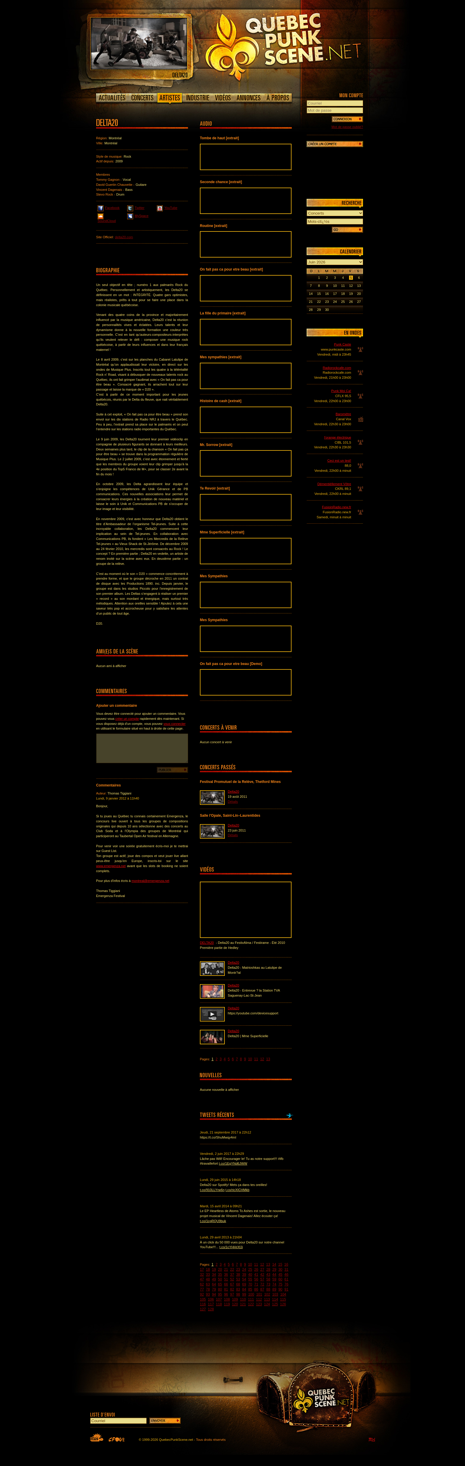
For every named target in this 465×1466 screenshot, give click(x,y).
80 (220, 1289)
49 (214, 1279)
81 (226, 1289)
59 (274, 1279)
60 (280, 1279)
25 (250, 1269)
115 (283, 1299)
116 (203, 1304)
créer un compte (127, 718)
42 (262, 1274)
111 (251, 1299)
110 (243, 1299)
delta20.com (124, 237)
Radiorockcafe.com (337, 368)
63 (208, 1284)
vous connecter (174, 723)
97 (232, 1294)
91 (286, 1289)
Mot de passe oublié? (347, 127)
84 (244, 1289)
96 (226, 1294)
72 (262, 1284)
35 (220, 1274)
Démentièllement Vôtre (334, 484)
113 (267, 1299)
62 (202, 1284)
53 (238, 1279)
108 (227, 1299)
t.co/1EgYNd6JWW (233, 1163)
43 (268, 1274)
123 (259, 1304)
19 (214, 1269)
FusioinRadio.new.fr (336, 507)
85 (250, 1289)
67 (232, 1284)
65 (220, 1284)
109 (235, 1299)
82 (232, 1289)
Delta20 (233, 791)
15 (280, 1264)
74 (274, 1284)
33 (208, 1274)
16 (286, 1264)
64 (214, 1284)
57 (262, 1279)
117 (211, 1304)
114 (275, 1299)
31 (286, 1269)
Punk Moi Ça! (341, 391)
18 (208, 1269)
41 (256, 1274)
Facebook (109, 207)
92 (202, 1294)
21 (226, 1269)
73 (268, 1284)
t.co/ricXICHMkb (237, 1190)
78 (208, 1289)
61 (286, 1279)
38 (238, 1274)
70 (250, 1284)
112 (259, 1299)
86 (256, 1289)
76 (286, 1284)
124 (267, 1304)
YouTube (167, 207)
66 (226, 1284)
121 (243, 1304)
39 (244, 1274)
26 (256, 1269)
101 (259, 1294)
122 (251, 1304)
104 (283, 1294)
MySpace (138, 215)
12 (262, 1059)
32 (202, 1274)
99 (244, 1294)
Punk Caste (342, 344)
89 (274, 1289)
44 (274, 1274)
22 (232, 1269)
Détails (233, 801)
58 (268, 1279)
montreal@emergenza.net (150, 881)
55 (250, 1279)
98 (238, 1294)
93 (208, 1294)
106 (211, 1299)
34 (214, 1274)
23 (238, 1269)
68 (238, 1284)
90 (280, 1289)
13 (268, 1059)
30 (280, 1269)
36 (226, 1274)
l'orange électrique (337, 437)
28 (268, 1269)
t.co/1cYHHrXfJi (231, 1247)
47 (202, 1279)
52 (232, 1279)
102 (267, 1294)
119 (227, 1304)
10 (250, 1059)
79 (214, 1289)
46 (286, 1274)
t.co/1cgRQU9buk (213, 1221)
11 (256, 1059)
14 (274, 1264)
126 (283, 1304)
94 (214, 1294)
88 (268, 1289)
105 (203, 1299)
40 (250, 1274)
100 (251, 1294)
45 (280, 1274)
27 (262, 1269)
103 (275, 1294)
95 (220, 1294)
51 (226, 1279)
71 (256, 1284)
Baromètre (343, 414)
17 (202, 1269)
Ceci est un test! (339, 460)
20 (220, 1269)
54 (244, 1279)
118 (219, 1304)
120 (235, 1304)
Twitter (135, 207)
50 (220, 1279)
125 (275, 1304)
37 (232, 1274)
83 (238, 1289)
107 (219, 1299)
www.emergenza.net (111, 866)
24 (244, 1269)
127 (203, 1309)
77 (202, 1289)
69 (244, 1284)
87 (262, 1289)
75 (280, 1284)
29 (274, 1269)
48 (208, 1279)
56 (256, 1279)
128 (211, 1309)
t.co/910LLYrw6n (212, 1190)
